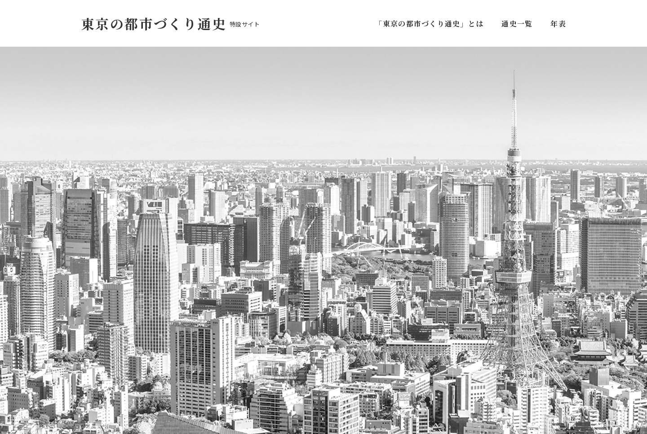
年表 (558, 23)
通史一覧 (516, 23)
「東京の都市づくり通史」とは (430, 23)
